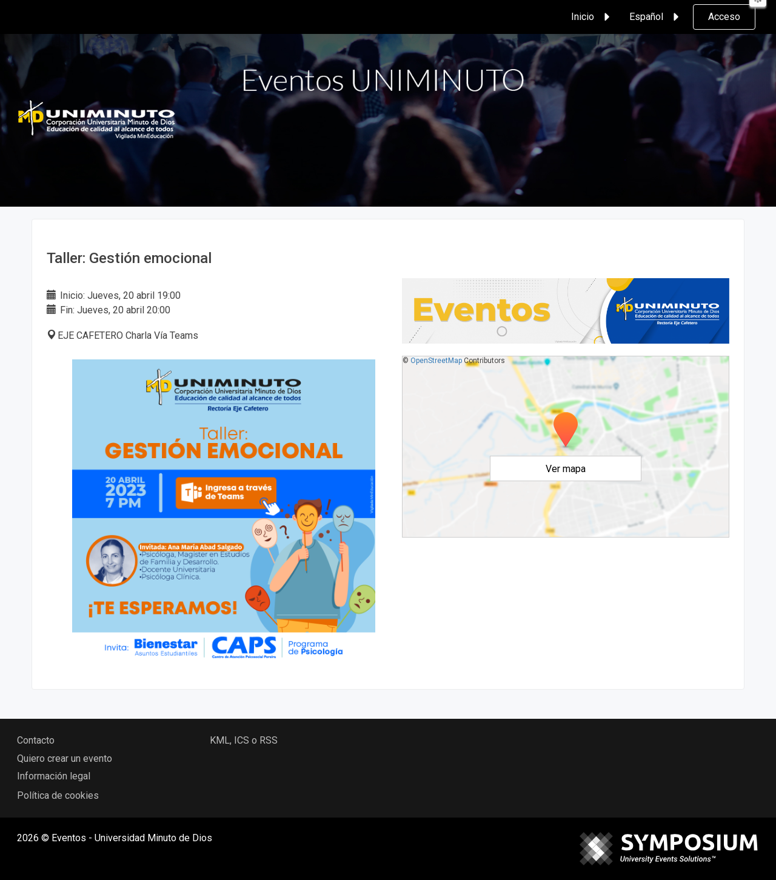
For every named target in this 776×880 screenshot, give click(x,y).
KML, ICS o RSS (244, 740)
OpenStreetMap (436, 360)
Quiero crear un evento (64, 758)
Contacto (36, 740)
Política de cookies (58, 795)
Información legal (53, 776)
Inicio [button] (592, 17)
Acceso (724, 16)
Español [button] (656, 17)
